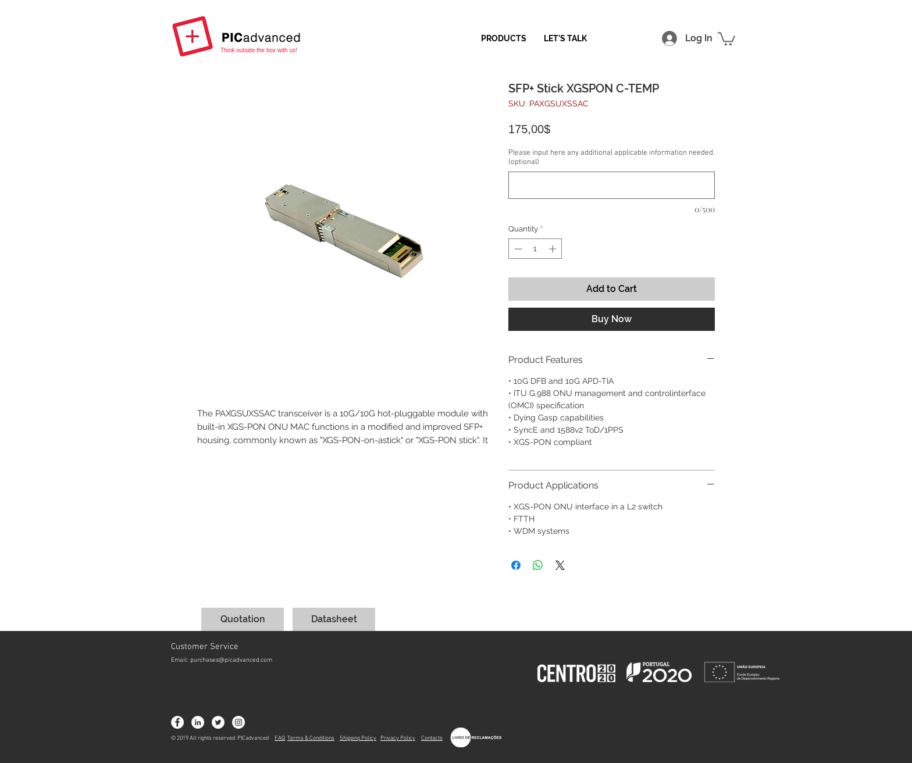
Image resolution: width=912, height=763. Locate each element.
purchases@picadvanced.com (231, 660)
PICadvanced (253, 738)
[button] (726, 38)
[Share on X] (560, 565)
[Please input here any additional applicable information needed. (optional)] (611, 185)
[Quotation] (242, 619)
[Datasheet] (334, 619)
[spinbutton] (535, 249)
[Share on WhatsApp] (538, 565)
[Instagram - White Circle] (238, 722)
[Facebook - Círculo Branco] (177, 722)
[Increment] (554, 249)
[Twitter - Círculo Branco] (218, 722)
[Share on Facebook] (516, 565)
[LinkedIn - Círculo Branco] (197, 722)
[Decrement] (517, 249)
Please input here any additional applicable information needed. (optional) (611, 157)
